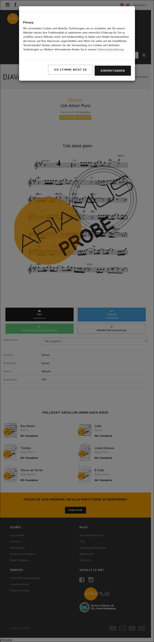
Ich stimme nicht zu (70, 60)
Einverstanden (113, 61)
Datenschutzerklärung (111, 40)
